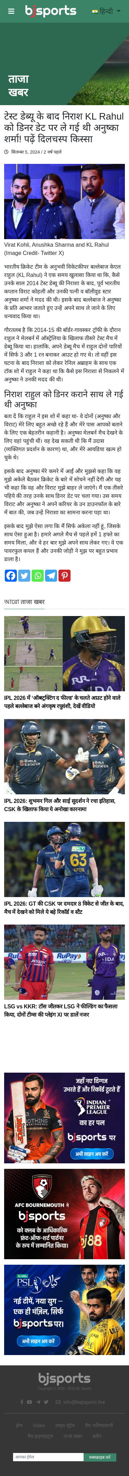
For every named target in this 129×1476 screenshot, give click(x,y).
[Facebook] (11, 576)
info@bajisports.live (81, 1402)
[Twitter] (24, 576)
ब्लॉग (97, 1436)
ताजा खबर (73, 1436)
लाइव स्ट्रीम (65, 1425)
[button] (11, 11)
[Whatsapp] (38, 576)
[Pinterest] (64, 576)
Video (39, 1425)
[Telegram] (51, 576)
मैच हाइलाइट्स (40, 1436)
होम (19, 1425)
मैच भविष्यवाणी (99, 1425)
